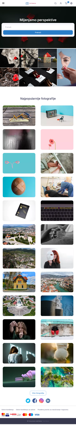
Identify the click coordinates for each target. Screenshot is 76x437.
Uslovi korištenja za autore (25, 409)
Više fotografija (38, 393)
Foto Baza (46, 421)
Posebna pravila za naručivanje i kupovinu (53, 409)
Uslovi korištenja (8, 409)
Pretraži (38, 32)
